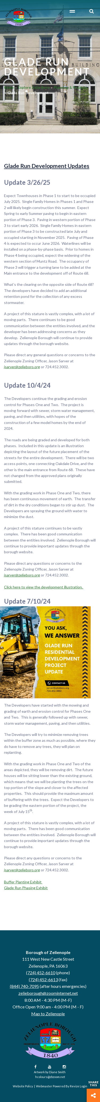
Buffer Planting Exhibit (23, 882)
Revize (74, 1086)
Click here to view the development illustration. (43, 587)
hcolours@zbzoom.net (50, 1077)
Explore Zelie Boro (34, 87)
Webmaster (44, 1086)
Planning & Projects (70, 87)
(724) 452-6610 (40, 972)
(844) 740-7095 (24, 986)
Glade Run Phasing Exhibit (26, 887)
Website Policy (23, 1086)
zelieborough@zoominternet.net (48, 993)
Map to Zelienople (48, 1013)
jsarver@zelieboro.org (22, 366)
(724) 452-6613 (43, 979)
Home (9, 87)
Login (83, 1086)
